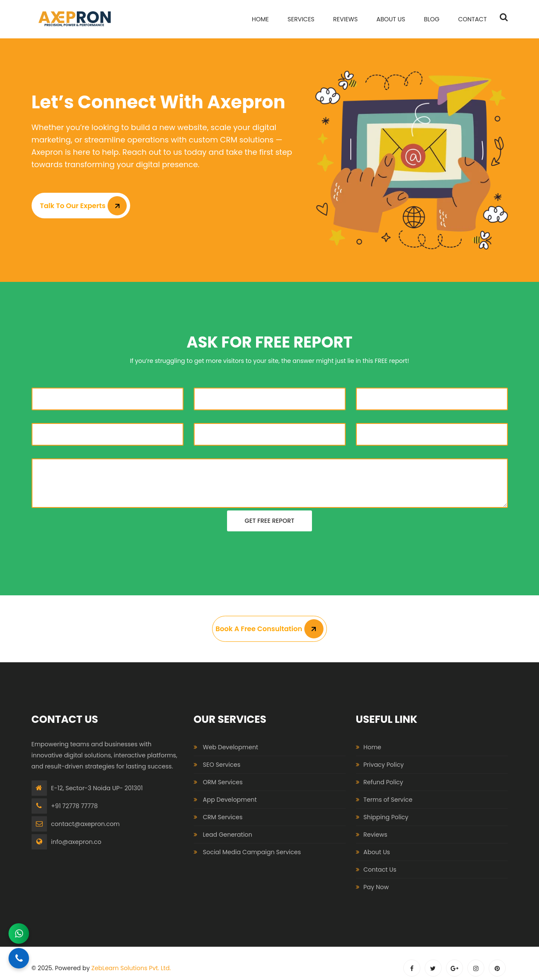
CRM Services (222, 817)
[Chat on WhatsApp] (19, 933)
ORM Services (222, 782)
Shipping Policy (386, 817)
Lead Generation (227, 834)
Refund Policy (383, 782)
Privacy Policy (384, 764)
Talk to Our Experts (83, 205)
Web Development (230, 747)
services (301, 19)
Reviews (345, 19)
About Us (390, 19)
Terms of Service (388, 799)
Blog (432, 19)
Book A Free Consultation (269, 628)
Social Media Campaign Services (252, 852)
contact (472, 19)
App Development (229, 799)
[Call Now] (19, 958)
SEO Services (221, 764)
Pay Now (376, 887)
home (260, 19)
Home (373, 747)
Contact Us (380, 869)
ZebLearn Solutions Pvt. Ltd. (131, 968)
